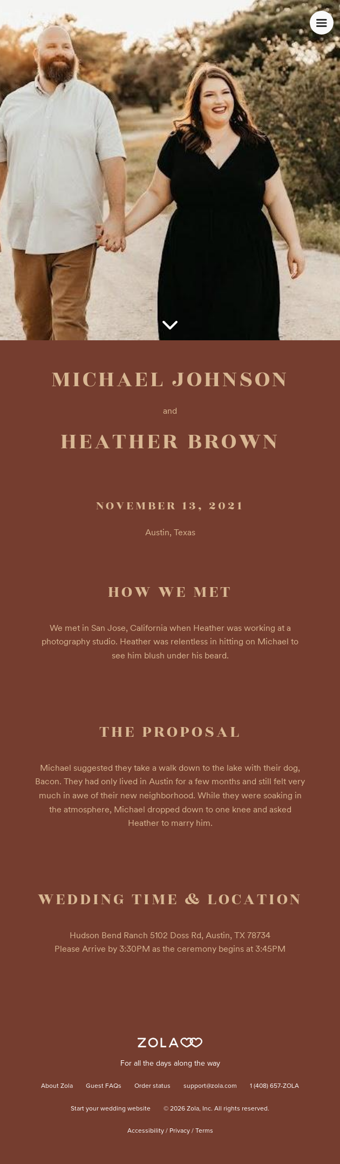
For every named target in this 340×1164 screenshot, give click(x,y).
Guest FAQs (103, 1086)
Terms (204, 1131)
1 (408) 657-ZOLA (274, 1086)
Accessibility (145, 1131)
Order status (152, 1086)
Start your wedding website (111, 1109)
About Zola (57, 1086)
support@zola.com (210, 1086)
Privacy (179, 1131)
